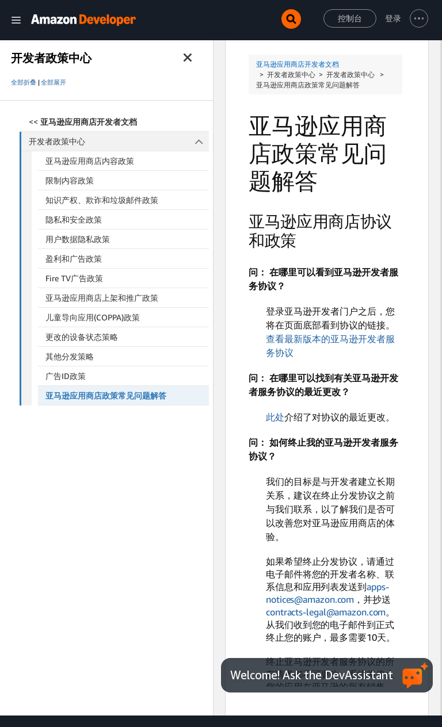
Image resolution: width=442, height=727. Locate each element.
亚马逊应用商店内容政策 (89, 161)
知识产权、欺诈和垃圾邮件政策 (101, 200)
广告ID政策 (65, 376)
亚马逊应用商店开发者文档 (297, 64)
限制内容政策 (69, 180)
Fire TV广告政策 (74, 278)
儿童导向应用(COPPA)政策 (92, 317)
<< (83, 122)
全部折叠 (23, 82)
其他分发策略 (69, 356)
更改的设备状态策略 (81, 337)
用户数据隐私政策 (77, 239)
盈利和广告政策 (73, 258)
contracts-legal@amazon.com (326, 612)
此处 (275, 417)
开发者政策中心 (119, 141)
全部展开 (53, 82)
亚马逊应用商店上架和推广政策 (101, 298)
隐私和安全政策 (73, 219)
